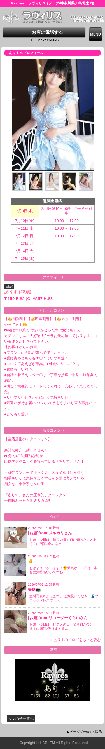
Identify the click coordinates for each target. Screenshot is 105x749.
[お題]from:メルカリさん (50, 533)
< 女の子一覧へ (21, 719)
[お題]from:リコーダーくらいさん (58, 617)
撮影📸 (34, 589)
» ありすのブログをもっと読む (75, 640)
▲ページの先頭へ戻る (84, 731)
